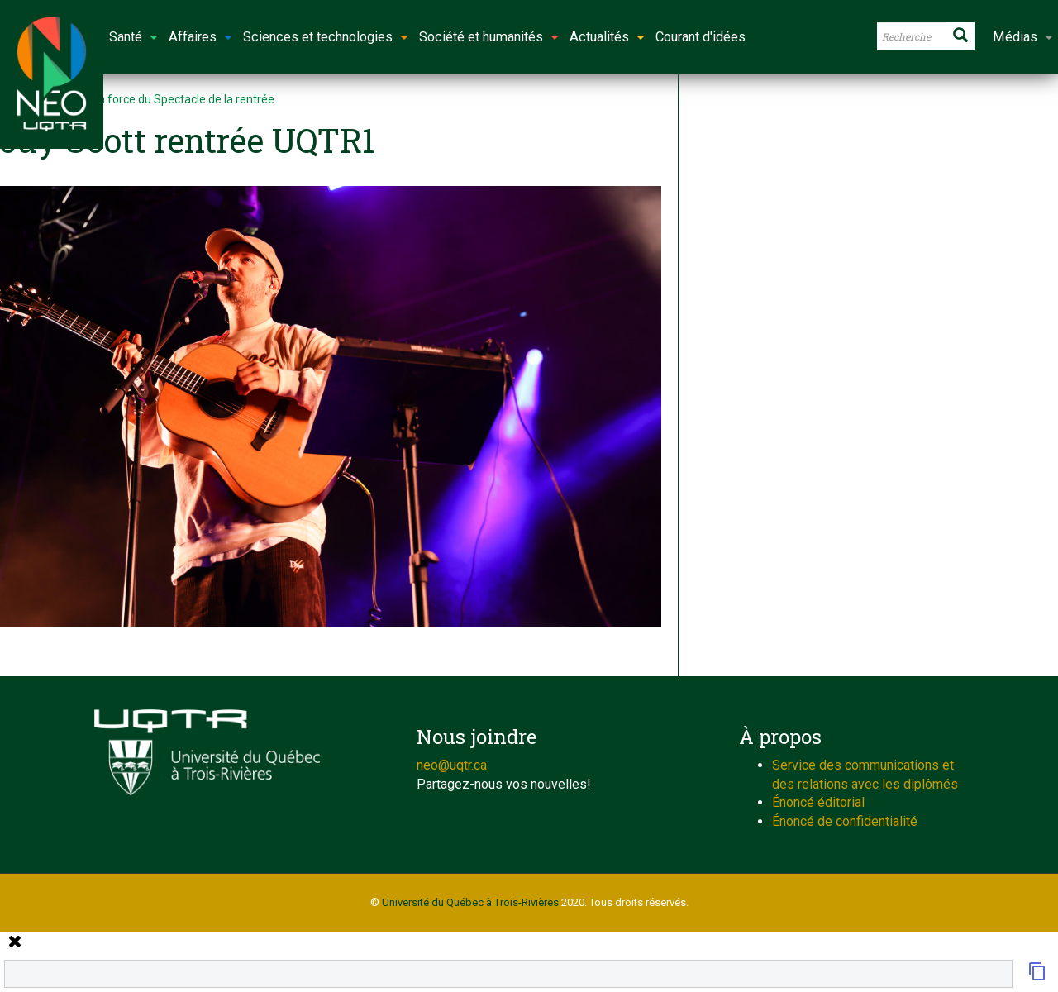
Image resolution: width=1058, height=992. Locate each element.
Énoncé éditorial (818, 802)
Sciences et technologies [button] (325, 37)
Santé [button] (133, 37)
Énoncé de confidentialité (844, 821)
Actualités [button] (607, 37)
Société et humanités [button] (488, 37)
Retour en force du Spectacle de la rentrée (164, 99)
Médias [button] (1022, 37)
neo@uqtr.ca (452, 765)
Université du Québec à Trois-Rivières (470, 902)
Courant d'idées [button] (700, 37)
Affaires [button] (200, 37)
